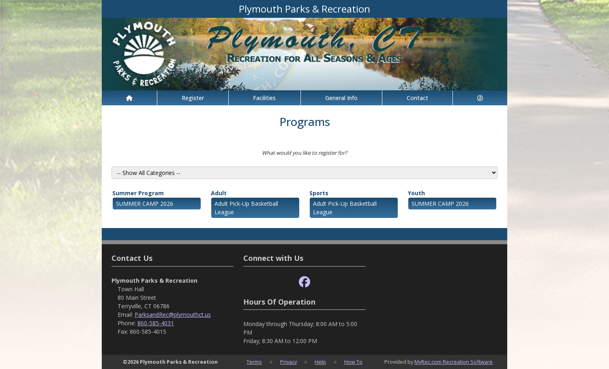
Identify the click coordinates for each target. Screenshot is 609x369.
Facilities (264, 98)
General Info (341, 98)
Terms (254, 361)
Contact (417, 98)
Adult (219, 193)
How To (353, 361)
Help (320, 361)
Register (193, 98)
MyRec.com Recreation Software (453, 361)
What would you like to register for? (304, 152)
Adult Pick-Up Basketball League (246, 208)
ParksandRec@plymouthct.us (173, 314)
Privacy (288, 361)
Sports (318, 193)
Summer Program (138, 193)
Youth (416, 193)
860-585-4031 (155, 323)
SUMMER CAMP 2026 (144, 203)
